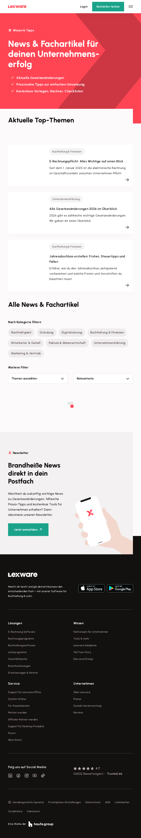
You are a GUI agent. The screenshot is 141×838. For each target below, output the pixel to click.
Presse (77, 699)
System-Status (17, 699)
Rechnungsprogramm (21, 638)
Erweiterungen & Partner (23, 672)
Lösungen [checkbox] (15, 623)
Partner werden (17, 712)
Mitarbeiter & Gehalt (26, 343)
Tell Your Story (82, 652)
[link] (22, 575)
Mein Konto (15, 739)
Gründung (47, 332)
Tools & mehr (81, 638)
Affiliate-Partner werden (23, 719)
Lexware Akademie (85, 645)
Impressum (33, 811)
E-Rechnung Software (21, 631)
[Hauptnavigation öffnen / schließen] (131, 6)
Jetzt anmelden (25, 529)
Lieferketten (122, 802)
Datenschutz (93, 802)
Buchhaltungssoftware (21, 645)
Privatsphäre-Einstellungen (64, 802)
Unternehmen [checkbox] (83, 683)
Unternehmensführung (110, 343)
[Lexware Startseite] (17, 6)
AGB (107, 802)
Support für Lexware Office (24, 692)
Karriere (78, 712)
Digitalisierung (72, 332)
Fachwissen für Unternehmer (90, 631)
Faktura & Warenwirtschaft (67, 343)
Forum (11, 733)
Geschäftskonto (17, 659)
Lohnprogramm (17, 652)
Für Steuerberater (19, 705)
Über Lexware (81, 692)
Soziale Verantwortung (87, 705)
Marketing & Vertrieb (26, 353)
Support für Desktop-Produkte (26, 726)
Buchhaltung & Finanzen (107, 332)
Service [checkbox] (14, 683)
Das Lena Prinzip (83, 659)
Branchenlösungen (19, 666)
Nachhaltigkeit (21, 332)
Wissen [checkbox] (78, 623)
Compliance (15, 811)
